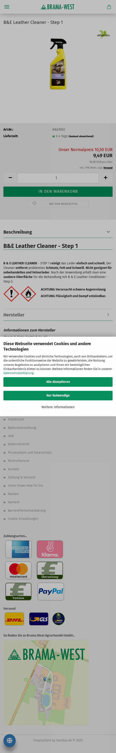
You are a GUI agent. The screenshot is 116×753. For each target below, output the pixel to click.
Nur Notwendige (58, 395)
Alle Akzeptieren (58, 382)
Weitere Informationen (58, 407)
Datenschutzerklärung (18, 373)
